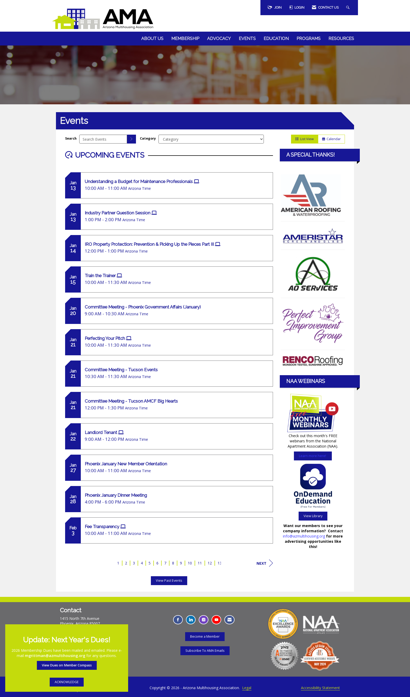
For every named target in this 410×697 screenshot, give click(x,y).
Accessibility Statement (320, 687)
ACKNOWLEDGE (67, 682)
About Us (152, 38)
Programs (309, 38)
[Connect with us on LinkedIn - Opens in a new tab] (191, 619)
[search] (131, 139)
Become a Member (205, 636)
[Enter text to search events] (103, 139)
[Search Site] (348, 7)
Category (148, 138)
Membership (185, 38)
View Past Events (169, 580)
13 (220, 563)
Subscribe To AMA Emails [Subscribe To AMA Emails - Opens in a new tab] (205, 650)
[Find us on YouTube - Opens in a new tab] (216, 619)
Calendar (331, 139)
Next (265, 563)
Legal (246, 687)
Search (71, 138)
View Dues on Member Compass (67, 665)
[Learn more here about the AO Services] (313, 274)
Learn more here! (313, 456)
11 (200, 563)
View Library (313, 516)
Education (276, 38)
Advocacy (219, 38)
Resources (341, 38)
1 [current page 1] (118, 563)
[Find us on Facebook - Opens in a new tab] (178, 619)
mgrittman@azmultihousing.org (55, 655)
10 (190, 563)
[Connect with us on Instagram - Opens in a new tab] (203, 619)
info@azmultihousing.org (304, 536)
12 (210, 563)
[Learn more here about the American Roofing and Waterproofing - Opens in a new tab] (311, 194)
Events (247, 38)
